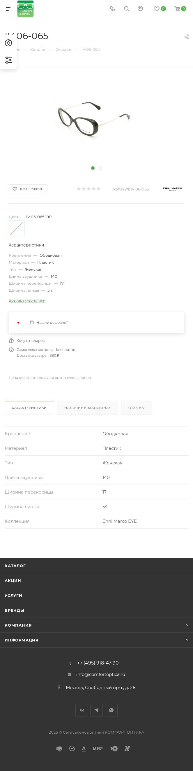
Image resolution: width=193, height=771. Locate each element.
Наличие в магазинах (87, 408)
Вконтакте (81, 710)
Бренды (14, 610)
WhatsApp (111, 710)
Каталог (15, 565)
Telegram (96, 710)
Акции (13, 580)
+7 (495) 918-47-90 (98, 663)
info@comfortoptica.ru (100, 674)
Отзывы (136, 408)
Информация (22, 640)
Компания (18, 625)
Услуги (13, 595)
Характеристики (29, 408)
